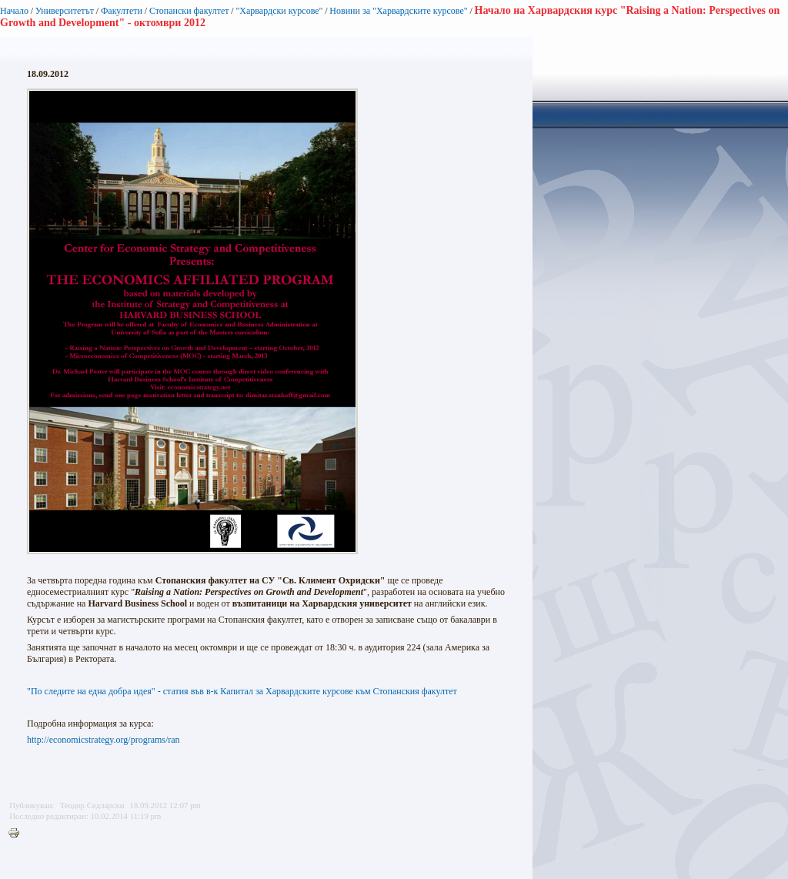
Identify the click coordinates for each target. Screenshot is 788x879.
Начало (14, 10)
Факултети (121, 10)
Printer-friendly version (18, 834)
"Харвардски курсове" (278, 10)
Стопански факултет (189, 10)
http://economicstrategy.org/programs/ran (103, 739)
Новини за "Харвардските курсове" (398, 10)
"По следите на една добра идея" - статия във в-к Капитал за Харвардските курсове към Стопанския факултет (242, 691)
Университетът (64, 10)
